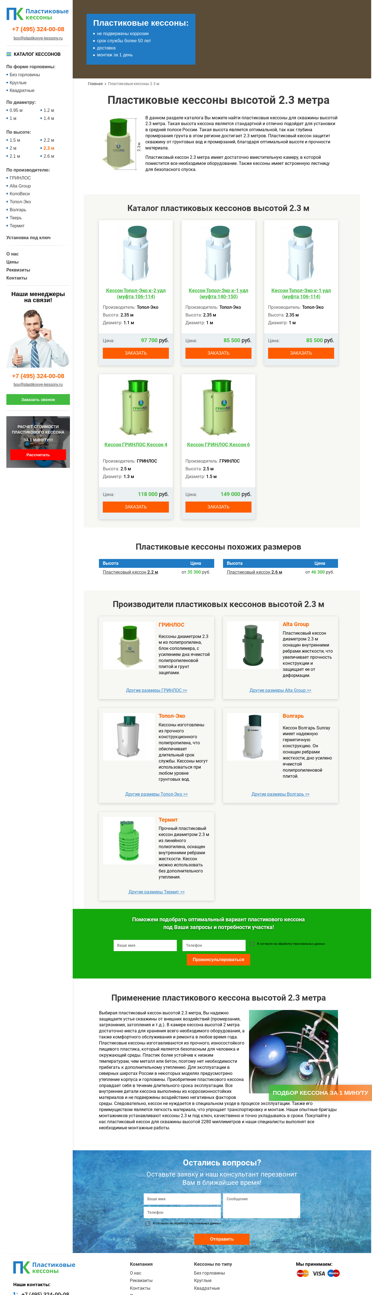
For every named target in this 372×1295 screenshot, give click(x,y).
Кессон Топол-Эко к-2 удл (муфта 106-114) (136, 293)
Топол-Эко (20, 201)
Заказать (136, 353)
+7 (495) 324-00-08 (38, 29)
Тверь (16, 217)
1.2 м (49, 110)
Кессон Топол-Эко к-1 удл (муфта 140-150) (218, 293)
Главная (95, 84)
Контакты (16, 278)
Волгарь (18, 209)
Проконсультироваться (218, 959)
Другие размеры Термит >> (157, 892)
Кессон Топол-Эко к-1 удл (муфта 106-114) (301, 293)
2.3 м (49, 148)
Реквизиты (18, 270)
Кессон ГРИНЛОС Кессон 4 (135, 444)
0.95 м (16, 110)
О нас (12, 254)
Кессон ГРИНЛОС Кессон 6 (218, 444)
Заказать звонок (38, 399)
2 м (13, 148)
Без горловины (25, 74)
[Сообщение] (261, 1205)
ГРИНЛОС (20, 178)
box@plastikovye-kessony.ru (38, 38)
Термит (17, 225)
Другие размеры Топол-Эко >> (156, 794)
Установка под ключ (28, 237)
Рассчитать (38, 454)
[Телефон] (182, 1212)
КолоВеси (20, 193)
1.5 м (15, 140)
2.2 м (49, 140)
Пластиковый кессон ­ (130, 572)
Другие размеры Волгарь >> (281, 794)
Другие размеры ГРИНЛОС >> (156, 690)
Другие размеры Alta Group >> (280, 690)
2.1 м (15, 156)
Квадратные (22, 90)
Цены (12, 262)
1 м (13, 118)
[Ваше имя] (182, 1199)
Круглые (18, 82)
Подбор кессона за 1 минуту (320, 1093)
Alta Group (20, 186)
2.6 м (49, 156)
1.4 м (49, 118)
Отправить (222, 1239)
